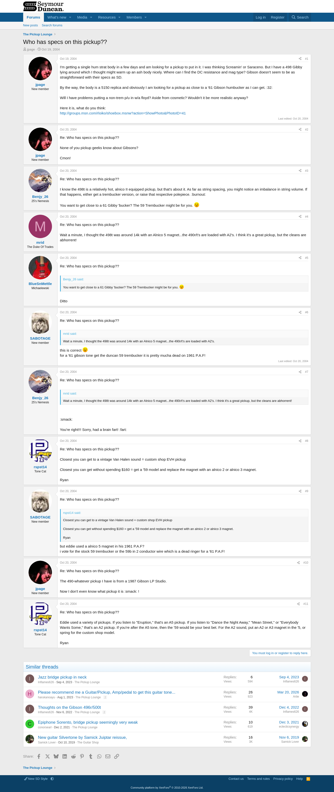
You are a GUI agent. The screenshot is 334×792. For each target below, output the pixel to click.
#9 (306, 491)
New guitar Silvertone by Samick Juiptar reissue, (82, 737)
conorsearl (45, 727)
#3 (306, 171)
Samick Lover (47, 742)
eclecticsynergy (289, 726)
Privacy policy (283, 779)
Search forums (52, 25)
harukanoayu (46, 697)
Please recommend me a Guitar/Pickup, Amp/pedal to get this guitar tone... (106, 692)
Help (299, 779)
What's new (57, 17)
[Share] (300, 59)
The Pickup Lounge (87, 682)
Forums (33, 17)
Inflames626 (46, 682)
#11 (305, 604)
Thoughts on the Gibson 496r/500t (69, 707)
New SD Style (36, 779)
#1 (306, 59)
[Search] (300, 17)
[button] (70, 17)
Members (134, 17)
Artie (296, 696)
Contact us (236, 779)
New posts (30, 25)
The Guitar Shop (88, 742)
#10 (305, 562)
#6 (306, 312)
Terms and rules (258, 779)
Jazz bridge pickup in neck (62, 677)
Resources (107, 17)
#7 (306, 372)
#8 (306, 441)
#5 (306, 258)
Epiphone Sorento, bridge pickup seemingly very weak (88, 722)
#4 (306, 216)
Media (82, 17)
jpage (31, 49)
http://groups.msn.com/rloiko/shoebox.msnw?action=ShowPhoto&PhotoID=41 (123, 113)
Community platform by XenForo (167, 787)
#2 (306, 129)
